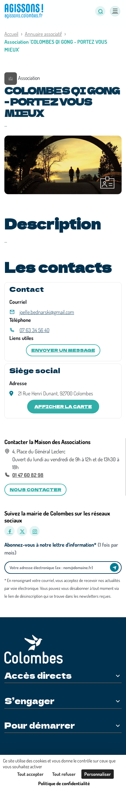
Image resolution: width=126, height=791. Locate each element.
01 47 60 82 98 (27, 475)
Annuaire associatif (43, 34)
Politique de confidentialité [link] (64, 783)
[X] (22, 531)
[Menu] (115, 11)
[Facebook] (9, 531)
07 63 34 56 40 (34, 330)
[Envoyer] (114, 567)
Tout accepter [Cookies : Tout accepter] (30, 774)
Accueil (11, 34)
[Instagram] (34, 531)
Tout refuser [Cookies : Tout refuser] (64, 774)
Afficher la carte (63, 406)
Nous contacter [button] (35, 489)
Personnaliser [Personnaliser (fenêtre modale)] (97, 774)
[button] (100, 11)
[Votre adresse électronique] (58, 567)
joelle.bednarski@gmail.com (47, 312)
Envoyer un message (63, 350)
